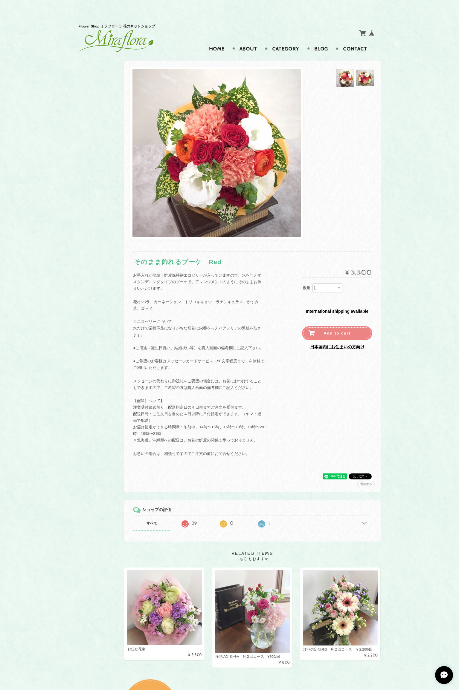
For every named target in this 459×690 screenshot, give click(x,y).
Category (285, 37)
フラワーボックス (101, 196)
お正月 (92, 219)
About (248, 37)
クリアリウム (97, 208)
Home (217, 37)
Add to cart (337, 321)
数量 (306, 276)
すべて (175, 512)
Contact (355, 37)
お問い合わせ (98, 281)
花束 (90, 137)
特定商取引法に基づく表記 (109, 304)
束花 (90, 149)
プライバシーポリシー (105, 293)
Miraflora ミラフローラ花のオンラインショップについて (111, 266)
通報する (366, 472)
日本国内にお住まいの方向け (337, 335)
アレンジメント (99, 125)
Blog (321, 37)
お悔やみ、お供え (101, 160)
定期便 (92, 172)
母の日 (92, 184)
